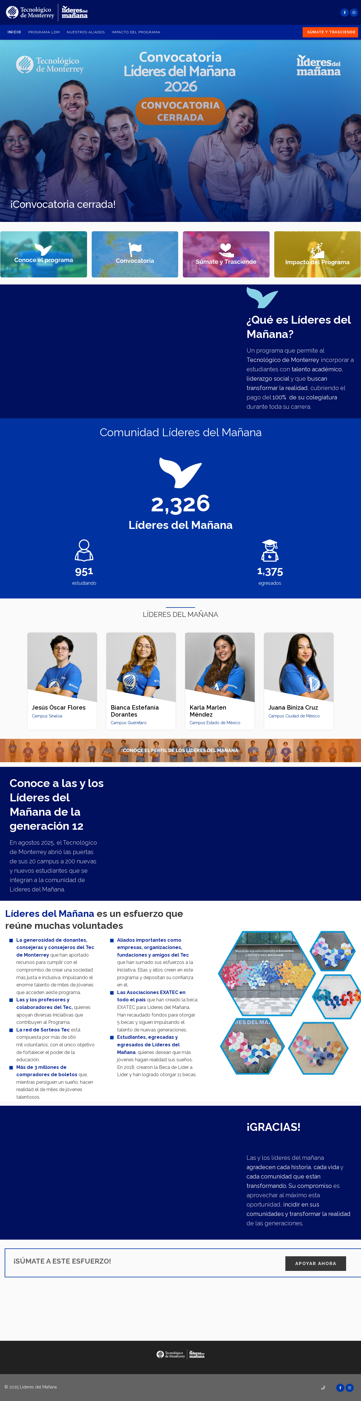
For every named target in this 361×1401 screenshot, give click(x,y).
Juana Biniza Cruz (293, 707)
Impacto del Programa (136, 32)
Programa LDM (44, 32)
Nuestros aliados (86, 32)
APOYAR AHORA (316, 1262)
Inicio (14, 32)
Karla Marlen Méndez (208, 711)
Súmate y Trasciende (331, 32)
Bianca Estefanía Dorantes (135, 711)
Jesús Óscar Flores (59, 707)
